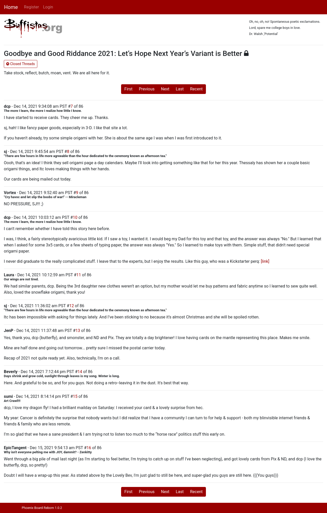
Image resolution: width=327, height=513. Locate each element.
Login (48, 7)
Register (31, 7)
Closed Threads (20, 64)
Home (11, 7)
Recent (196, 89)
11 (78, 274)
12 (71, 305)
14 (80, 371)
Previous (147, 89)
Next (165, 89)
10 (75, 217)
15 (75, 396)
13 (78, 330)
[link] (265, 261)
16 (89, 447)
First (128, 89)
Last (180, 89)
